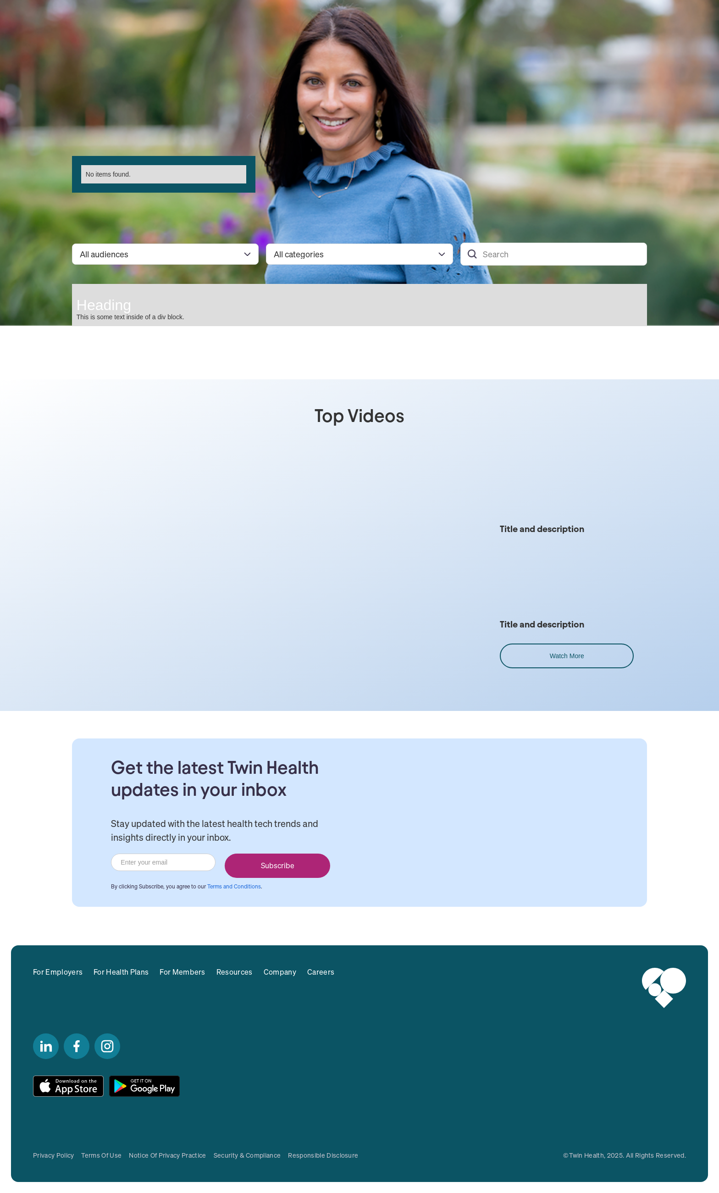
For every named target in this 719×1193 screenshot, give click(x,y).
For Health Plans (121, 972)
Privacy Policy (53, 1155)
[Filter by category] (359, 254)
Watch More (567, 656)
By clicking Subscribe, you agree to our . (186, 886)
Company (280, 972)
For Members (182, 972)
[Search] (553, 254)
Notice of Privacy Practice (167, 1155)
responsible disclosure (323, 1155)
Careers (320, 972)
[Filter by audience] (165, 254)
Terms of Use (101, 1155)
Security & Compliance (247, 1155)
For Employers (58, 972)
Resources (234, 972)
